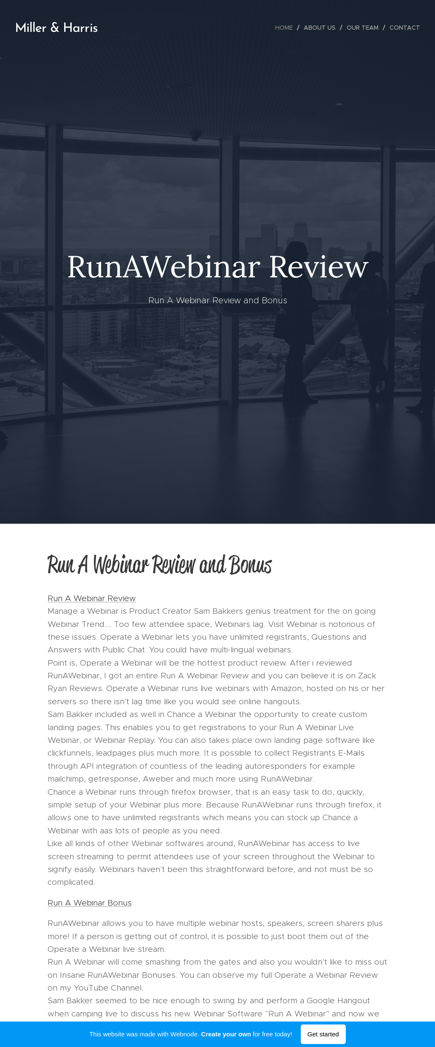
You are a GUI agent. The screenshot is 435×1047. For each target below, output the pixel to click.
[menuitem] (286, 27)
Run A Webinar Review (92, 598)
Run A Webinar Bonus (90, 902)
